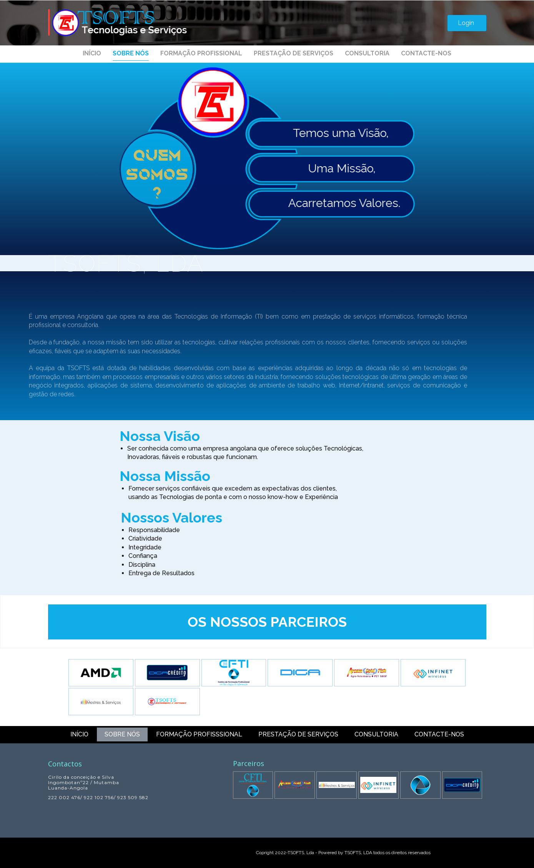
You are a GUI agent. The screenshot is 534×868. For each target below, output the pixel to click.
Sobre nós (131, 53)
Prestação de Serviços (293, 53)
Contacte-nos (426, 53)
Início (92, 53)
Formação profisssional (199, 734)
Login (467, 23)
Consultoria (367, 53)
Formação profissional (201, 53)
